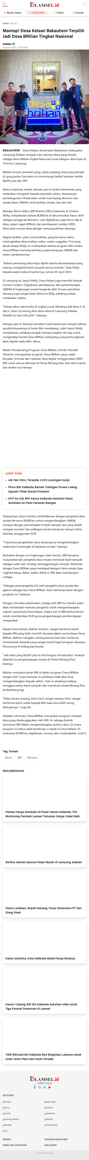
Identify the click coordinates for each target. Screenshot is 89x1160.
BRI (20, 758)
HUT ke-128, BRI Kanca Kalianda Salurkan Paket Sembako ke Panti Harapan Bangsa (40, 501)
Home (6, 23)
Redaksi (7, 1139)
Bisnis (8, 758)
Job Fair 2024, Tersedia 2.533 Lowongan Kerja (38, 480)
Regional (39, 13)
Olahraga (7, 1125)
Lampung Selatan (11, 1119)
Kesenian (49, 1108)
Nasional (49, 1119)
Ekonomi (32, 758)
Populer (79, 13)
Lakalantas (50, 1113)
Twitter (44, 1089)
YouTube (49, 1089)
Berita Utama (14, 13)
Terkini (60, 13)
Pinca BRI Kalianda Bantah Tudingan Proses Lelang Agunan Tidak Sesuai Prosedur (42, 489)
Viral (5, 1131)
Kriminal (7, 1113)
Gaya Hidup (50, 1102)
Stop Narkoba (51, 1125)
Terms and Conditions (15, 1145)
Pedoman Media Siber (56, 1139)
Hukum (6, 1108)
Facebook (35, 1089)
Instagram (39, 1089)
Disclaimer (50, 1145)
